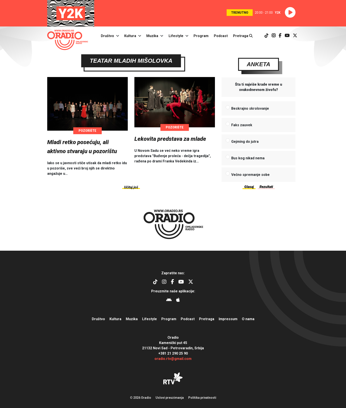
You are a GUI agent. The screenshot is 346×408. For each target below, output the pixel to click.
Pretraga (243, 36)
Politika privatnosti (202, 397)
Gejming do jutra (245, 143)
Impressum (228, 319)
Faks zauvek (241, 126)
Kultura (130, 36)
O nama (248, 319)
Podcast (221, 36)
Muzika (152, 36)
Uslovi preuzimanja (170, 397)
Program (201, 36)
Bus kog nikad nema (248, 160)
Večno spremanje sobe (250, 176)
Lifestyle (176, 36)
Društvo (107, 36)
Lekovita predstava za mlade (170, 140)
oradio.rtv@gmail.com (173, 359)
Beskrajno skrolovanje (250, 110)
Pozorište (87, 132)
